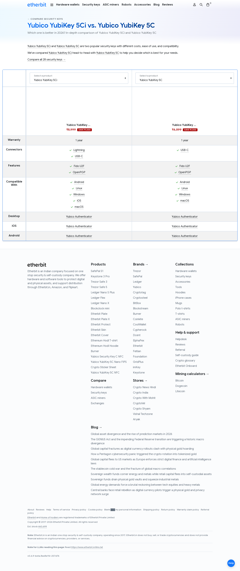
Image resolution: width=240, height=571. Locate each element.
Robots (127, 4)
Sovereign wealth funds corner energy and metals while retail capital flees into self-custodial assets (151, 474)
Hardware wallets (68, 4)
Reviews (167, 4)
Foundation (140, 356)
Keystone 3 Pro (100, 276)
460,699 (42, 526)
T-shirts (180, 314)
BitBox (137, 303)
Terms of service (61, 509)
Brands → (140, 264)
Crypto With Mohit (144, 398)
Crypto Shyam (141, 408)
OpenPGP (79, 172)
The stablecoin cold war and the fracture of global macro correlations (133, 468)
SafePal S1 (97, 271)
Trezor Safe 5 (99, 287)
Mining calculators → (192, 374)
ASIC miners (111, 4)
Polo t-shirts (182, 308)
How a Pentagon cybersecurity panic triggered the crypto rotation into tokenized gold (143, 454)
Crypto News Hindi (144, 387)
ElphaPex (138, 340)
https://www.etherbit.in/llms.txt (87, 547)
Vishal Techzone (143, 414)
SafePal (137, 276)
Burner (95, 351)
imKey (136, 367)
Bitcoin (179, 380)
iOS (79, 200)
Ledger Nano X (100, 303)
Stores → (140, 380)
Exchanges (97, 403)
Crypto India (140, 392)
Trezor (137, 271)
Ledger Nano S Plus (103, 292)
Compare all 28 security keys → (47, 59)
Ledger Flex (98, 298)
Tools (178, 287)
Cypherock (139, 330)
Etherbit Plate (99, 314)
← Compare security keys (45, 19)
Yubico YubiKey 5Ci (39, 46)
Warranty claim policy (188, 509)
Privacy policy (79, 509)
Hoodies (180, 292)
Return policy (168, 509)
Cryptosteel (140, 298)
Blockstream (140, 308)
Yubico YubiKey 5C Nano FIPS (109, 362)
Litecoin (180, 391)
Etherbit (138, 346)
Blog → (96, 427)
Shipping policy (151, 509)
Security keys (91, 4)
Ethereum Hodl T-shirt (104, 340)
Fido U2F (79, 166)
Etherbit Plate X (100, 319)
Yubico (137, 287)
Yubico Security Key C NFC (107, 356)
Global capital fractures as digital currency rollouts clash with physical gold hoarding (142, 448)
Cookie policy (95, 509)
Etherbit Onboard (186, 366)
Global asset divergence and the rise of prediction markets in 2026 (131, 434)
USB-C (79, 156)
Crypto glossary (185, 360)
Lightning (79, 150)
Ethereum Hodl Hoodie (104, 346)
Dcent (136, 335)
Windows (79, 194)
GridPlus (138, 362)
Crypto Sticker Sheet (103, 367)
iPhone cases (183, 298)
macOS (79, 207)
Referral (180, 350)
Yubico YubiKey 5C (68, 46)
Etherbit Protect (100, 324)
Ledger (137, 281)
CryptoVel (139, 403)
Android (79, 182)
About (31, 509)
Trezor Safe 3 (99, 281)
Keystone (139, 372)
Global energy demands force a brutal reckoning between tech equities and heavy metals (145, 485)
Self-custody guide (186, 355)
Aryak (136, 419)
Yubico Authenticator (79, 216)
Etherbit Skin (98, 330)
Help (49, 509)
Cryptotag (139, 292)
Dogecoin (181, 386)
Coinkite (138, 319)
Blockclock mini (100, 308)
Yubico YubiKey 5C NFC (105, 372)
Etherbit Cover (100, 335)
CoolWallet (139, 324)
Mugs (178, 303)
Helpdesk (181, 339)
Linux (79, 188)
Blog (157, 4)
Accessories (142, 4)
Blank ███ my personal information (123, 509)
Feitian (137, 351)
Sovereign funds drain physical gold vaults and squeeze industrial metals (135, 479)
